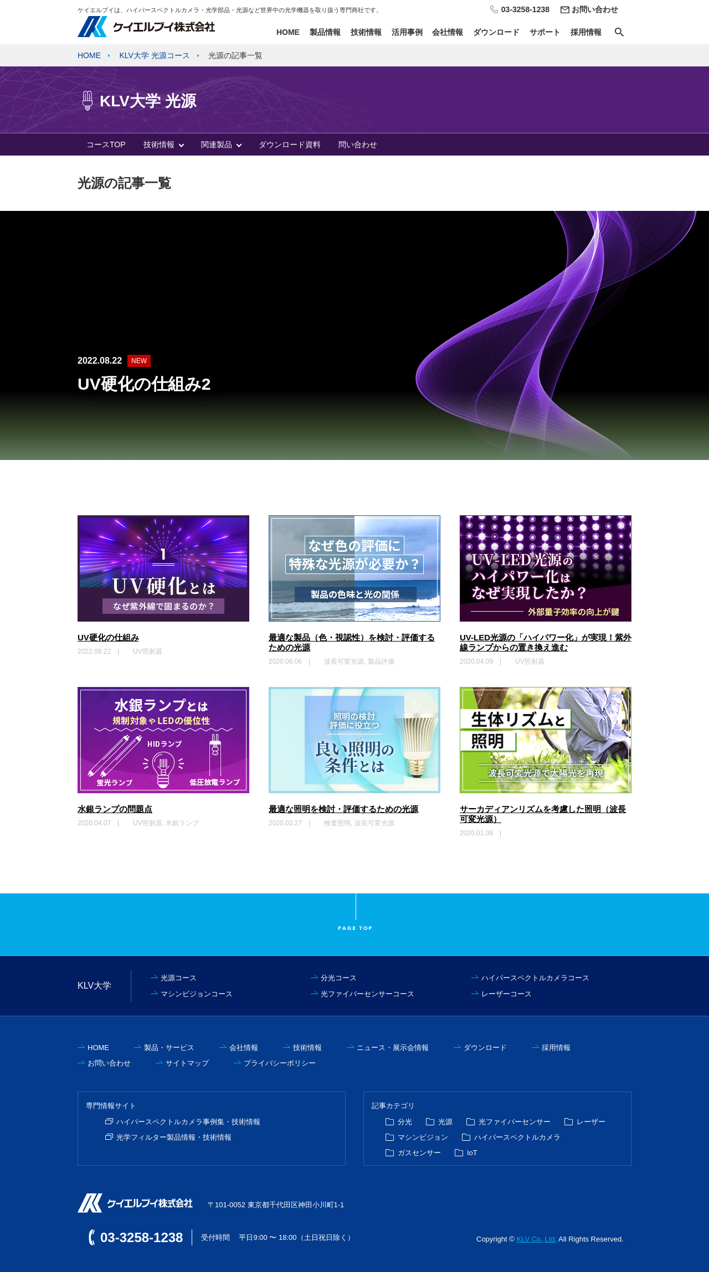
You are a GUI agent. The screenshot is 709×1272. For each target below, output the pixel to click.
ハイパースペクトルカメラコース (535, 978)
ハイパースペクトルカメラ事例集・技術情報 (188, 1121)
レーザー (591, 1121)
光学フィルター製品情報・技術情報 (174, 1137)
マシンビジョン (423, 1137)
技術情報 (366, 32)
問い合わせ (357, 144)
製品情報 (325, 32)
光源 (445, 1121)
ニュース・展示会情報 (393, 1047)
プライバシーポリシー (280, 1063)
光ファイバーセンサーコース (367, 994)
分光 (405, 1121)
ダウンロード (496, 32)
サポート (545, 32)
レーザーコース (506, 994)
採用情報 (586, 32)
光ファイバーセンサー (515, 1121)
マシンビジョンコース (197, 994)
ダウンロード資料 (290, 144)
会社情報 (447, 32)
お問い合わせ (595, 9)
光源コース (179, 978)
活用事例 (407, 32)
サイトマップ (187, 1063)
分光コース (339, 978)
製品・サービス (169, 1047)
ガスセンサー (419, 1152)
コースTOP (106, 144)
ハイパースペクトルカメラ (517, 1137)
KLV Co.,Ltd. (536, 1239)
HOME (288, 32)
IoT (472, 1152)
